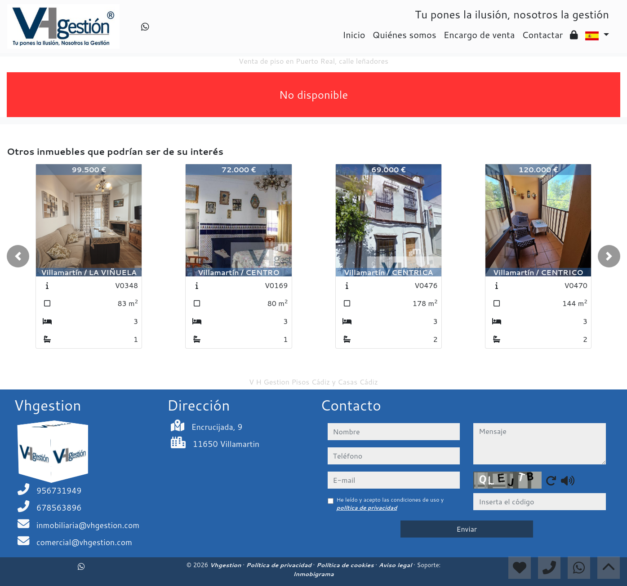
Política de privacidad (279, 565)
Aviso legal (396, 565)
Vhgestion (226, 565)
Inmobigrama (313, 574)
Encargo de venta (479, 34)
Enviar (466, 529)
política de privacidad (367, 508)
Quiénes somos (404, 34)
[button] (18, 256)
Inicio (353, 34)
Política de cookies (345, 565)
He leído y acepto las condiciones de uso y (390, 504)
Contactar (542, 34)
